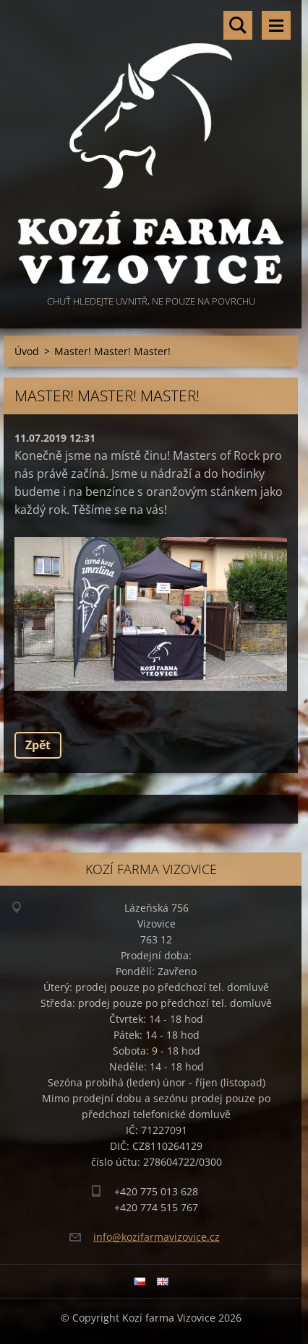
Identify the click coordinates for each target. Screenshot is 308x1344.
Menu (276, 25)
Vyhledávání (237, 25)
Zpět (38, 745)
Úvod (26, 351)
